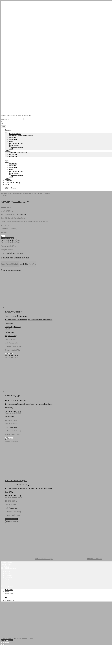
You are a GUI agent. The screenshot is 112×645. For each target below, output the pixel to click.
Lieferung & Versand (16, 143)
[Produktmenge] (3, 236)
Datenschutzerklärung (12, 182)
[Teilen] (6, 642)
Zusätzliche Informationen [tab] (14, 253)
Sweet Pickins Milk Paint (21, 193)
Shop (6, 132)
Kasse (11, 141)
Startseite (8, 130)
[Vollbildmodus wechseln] (4, 642)
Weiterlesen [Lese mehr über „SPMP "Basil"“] (9, 438)
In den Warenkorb (7, 238)
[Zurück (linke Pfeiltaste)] (2, 644)
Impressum (13, 154)
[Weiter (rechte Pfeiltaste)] (4, 644)
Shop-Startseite (6, 193)
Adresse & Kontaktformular (18, 152)
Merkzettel (12, 137)
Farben (33, 193)
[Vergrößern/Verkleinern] (2, 642)
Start (6, 160)
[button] (10, 240)
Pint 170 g (32, 264)
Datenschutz (13, 156)
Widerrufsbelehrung (16, 147)
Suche (3, 119)
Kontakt (7, 151)
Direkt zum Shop (15, 134)
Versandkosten (22, 214)
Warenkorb (13, 139)
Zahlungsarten (14, 145)
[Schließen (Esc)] (8, 642)
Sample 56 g (23, 264)
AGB (11, 149)
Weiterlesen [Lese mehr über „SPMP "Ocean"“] (9, 353)
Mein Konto (13, 164)
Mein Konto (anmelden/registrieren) (21, 136)
